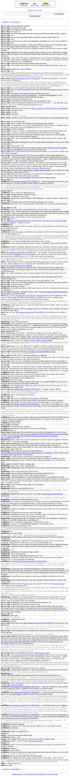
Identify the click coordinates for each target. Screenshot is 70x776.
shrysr (3, 295)
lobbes (3, 252)
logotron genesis (58, 584)
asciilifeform (23, 3)
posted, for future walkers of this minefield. (38, 340)
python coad (45, 262)
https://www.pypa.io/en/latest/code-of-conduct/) (17, 265)
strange (21, 232)
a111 (2, 82)
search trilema (59, 14)
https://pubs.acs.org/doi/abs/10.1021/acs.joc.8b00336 (18, 95)
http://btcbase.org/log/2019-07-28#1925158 (20, 252)
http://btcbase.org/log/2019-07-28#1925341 (25, 687)
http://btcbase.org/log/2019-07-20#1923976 (38, 623)
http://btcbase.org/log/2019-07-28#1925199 (30, 295)
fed (40, 584)
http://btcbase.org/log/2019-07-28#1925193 (30, 312)
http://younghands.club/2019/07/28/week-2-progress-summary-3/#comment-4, (27, 453)
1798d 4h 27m (46, 5)
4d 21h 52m (35, 5)
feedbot (3, 73)
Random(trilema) (18, 774)
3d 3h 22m (23, 5)
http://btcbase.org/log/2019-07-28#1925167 (25, 78)
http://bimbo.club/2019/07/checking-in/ (20, 634)
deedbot (3, 116)
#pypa (22, 286)
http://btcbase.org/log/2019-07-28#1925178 (25, 181)
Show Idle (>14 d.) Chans (35, 10)
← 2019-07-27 (6, 22)
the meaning (39, 123)
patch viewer (28, 584)
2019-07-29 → (17, 22)
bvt (2, 178)
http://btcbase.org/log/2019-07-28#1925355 (25, 692)
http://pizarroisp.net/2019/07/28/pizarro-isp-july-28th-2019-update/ (29, 490)
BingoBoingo (5, 322)
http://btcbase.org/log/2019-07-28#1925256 (25, 715)
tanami (3, 733)
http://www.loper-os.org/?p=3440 (18, 342)
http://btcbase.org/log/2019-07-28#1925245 (25, 389)
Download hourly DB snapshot (35, 774)
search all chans (35, 16)
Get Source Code (52, 774)
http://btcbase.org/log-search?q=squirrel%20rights (40, 535)
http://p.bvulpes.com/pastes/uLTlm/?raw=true (32, 672)
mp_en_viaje (5, 26)
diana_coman (5, 28)
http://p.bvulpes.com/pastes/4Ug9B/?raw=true (40, 352)
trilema (46, 3)
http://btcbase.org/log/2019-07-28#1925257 (25, 404)
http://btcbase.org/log (36, 741)
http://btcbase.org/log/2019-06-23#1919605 (15, 642)
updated (21, 724)
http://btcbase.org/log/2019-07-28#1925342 (25, 705)
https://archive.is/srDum (15, 685)
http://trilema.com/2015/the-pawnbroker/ (37, 170)
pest (34, 3)
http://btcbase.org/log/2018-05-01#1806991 (29, 655)
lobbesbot (4, 353)
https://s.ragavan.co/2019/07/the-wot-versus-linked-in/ (50, 108)
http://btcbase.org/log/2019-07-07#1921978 (31, 561)
